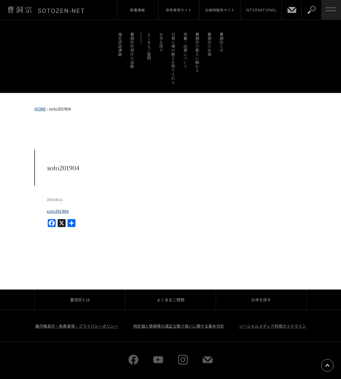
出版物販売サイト (220, 9)
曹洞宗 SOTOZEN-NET (45, 9)
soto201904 (58, 211)
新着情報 (137, 9)
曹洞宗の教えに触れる (197, 52)
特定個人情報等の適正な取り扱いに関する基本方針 (178, 326)
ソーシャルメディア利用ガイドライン (272, 326)
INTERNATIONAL (261, 9)
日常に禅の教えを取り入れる (173, 58)
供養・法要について (185, 50)
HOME (40, 109)
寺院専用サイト (179, 9)
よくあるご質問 (149, 46)
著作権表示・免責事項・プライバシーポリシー (76, 326)
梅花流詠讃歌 (120, 44)
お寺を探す (161, 42)
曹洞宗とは (221, 42)
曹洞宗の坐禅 (209, 44)
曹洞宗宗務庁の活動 (132, 50)
